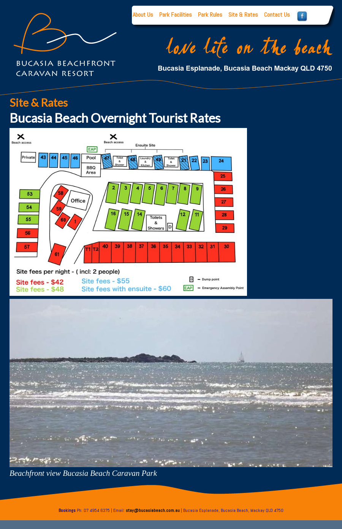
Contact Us (277, 15)
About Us (143, 15)
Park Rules (210, 15)
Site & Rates (243, 15)
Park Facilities (175, 15)
